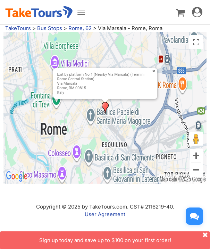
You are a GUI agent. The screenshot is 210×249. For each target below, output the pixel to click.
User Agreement (105, 214)
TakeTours (18, 28)
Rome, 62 (80, 28)
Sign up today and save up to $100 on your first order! (124, 237)
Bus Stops (49, 28)
